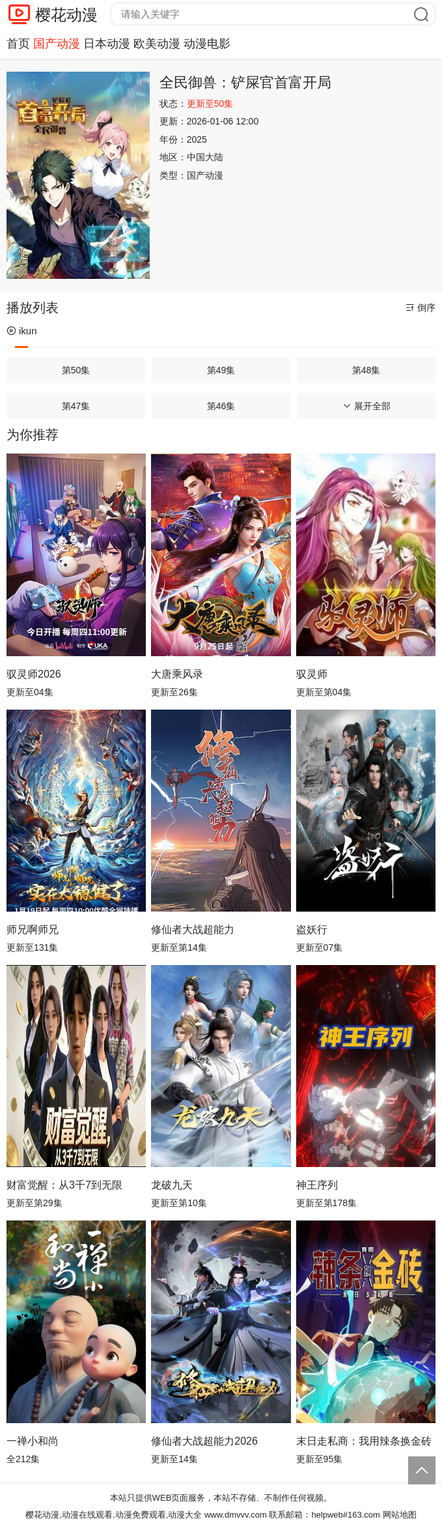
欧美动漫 (156, 43)
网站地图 (400, 1515)
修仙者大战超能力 (192, 929)
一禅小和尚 (33, 1441)
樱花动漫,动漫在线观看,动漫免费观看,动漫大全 (113, 1515)
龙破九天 (172, 1185)
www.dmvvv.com (235, 1515)
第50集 (76, 370)
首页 (18, 43)
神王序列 (317, 1185)
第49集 (221, 370)
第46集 (221, 406)
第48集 (366, 370)
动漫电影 (207, 43)
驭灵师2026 (34, 674)
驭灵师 (311, 674)
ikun (22, 330)
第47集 (76, 406)
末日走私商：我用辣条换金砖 (364, 1441)
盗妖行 (311, 929)
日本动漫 (106, 43)
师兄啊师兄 (33, 929)
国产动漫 (56, 43)
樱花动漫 (66, 14)
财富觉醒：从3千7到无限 (64, 1185)
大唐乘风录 (177, 674)
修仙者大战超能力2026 (204, 1441)
